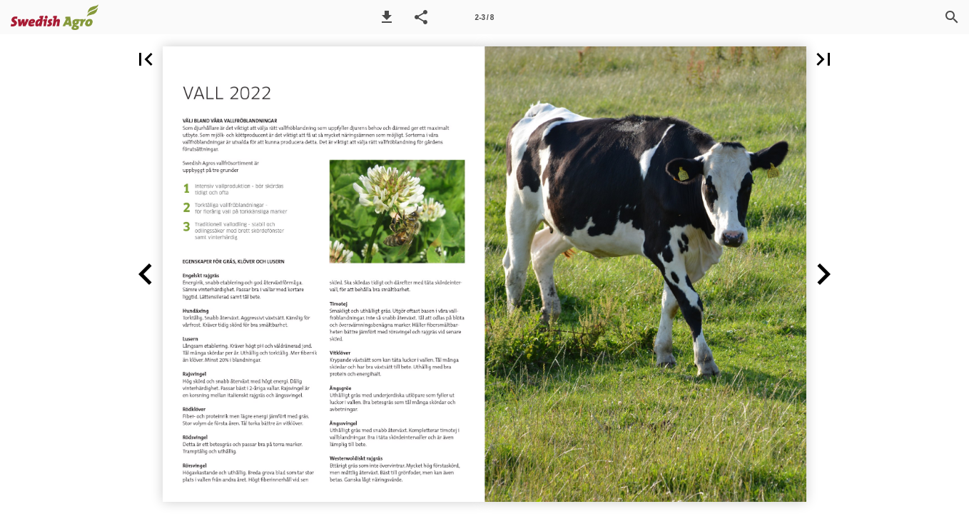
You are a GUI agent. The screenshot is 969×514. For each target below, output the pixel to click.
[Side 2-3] (484, 17)
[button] (387, 17)
